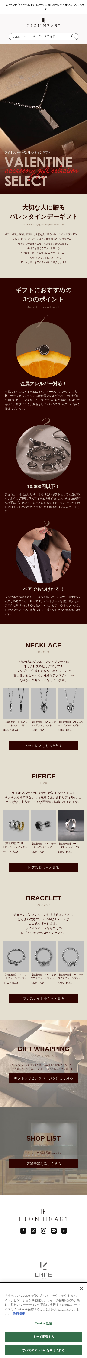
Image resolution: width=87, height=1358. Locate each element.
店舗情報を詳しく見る (43, 1163)
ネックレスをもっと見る (43, 746)
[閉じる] (81, 1290)
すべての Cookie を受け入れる (43, 1352)
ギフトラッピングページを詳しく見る (43, 1078)
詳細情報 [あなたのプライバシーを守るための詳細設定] (19, 1315)
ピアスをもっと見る (43, 867)
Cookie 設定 (43, 1325)
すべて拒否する (43, 1338)
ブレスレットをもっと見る (43, 998)
